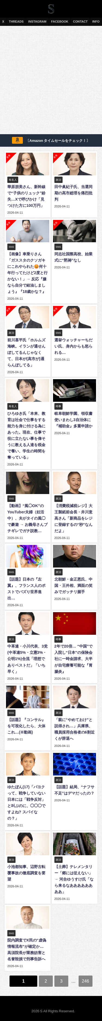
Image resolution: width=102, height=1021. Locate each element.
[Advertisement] (51, 81)
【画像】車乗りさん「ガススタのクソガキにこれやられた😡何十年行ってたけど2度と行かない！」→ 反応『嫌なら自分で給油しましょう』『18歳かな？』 (27, 272)
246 (85, 981)
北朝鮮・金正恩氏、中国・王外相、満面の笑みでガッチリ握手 (73, 585)
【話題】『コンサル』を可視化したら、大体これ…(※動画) (26, 726)
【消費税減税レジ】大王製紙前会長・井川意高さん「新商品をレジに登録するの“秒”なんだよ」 (73, 518)
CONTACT (80, 21)
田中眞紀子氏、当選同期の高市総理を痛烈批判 (73, 193)
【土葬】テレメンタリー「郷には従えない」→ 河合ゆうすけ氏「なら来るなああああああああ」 (74, 879)
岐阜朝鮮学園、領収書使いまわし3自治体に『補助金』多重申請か (73, 420)
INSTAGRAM (37, 21)
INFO (96, 21)
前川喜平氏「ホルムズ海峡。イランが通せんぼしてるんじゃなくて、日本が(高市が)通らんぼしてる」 (26, 352)
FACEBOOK (59, 21)
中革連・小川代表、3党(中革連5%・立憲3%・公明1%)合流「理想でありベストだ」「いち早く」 (27, 658)
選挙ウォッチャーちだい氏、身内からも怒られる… (73, 346)
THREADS (16, 21)
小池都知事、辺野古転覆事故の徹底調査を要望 (26, 873)
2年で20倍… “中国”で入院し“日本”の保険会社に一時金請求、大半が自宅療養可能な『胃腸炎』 (73, 658)
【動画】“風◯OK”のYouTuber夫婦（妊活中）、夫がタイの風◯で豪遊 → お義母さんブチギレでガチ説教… (27, 518)
